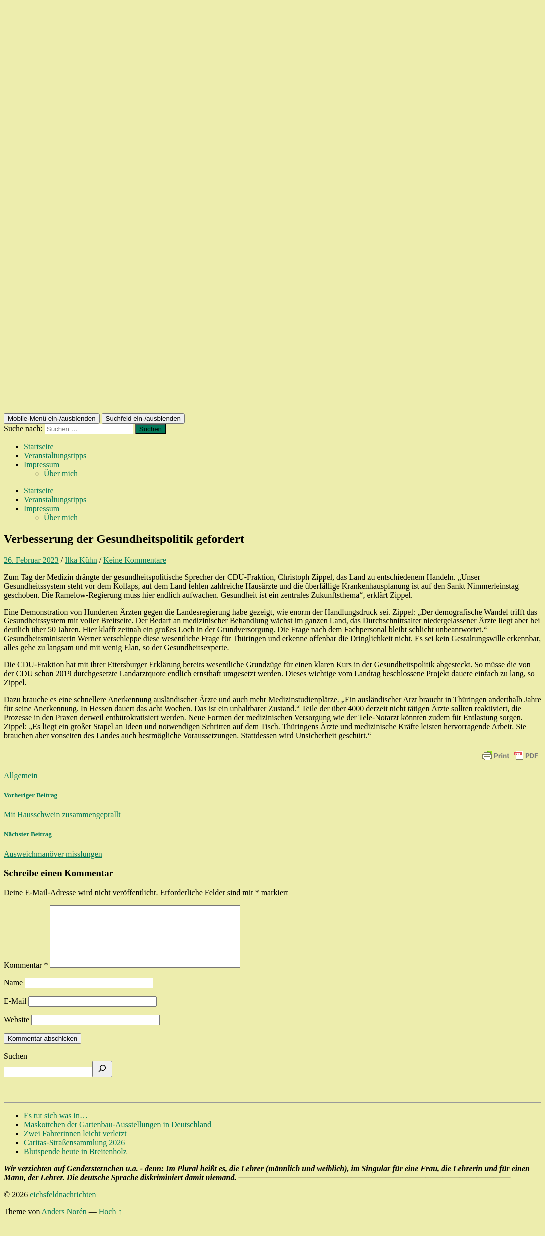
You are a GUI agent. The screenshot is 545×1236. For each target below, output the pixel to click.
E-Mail (15, 1013)
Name (13, 994)
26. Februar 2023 (31, 560)
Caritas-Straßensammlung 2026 (74, 1154)
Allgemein (21, 775)
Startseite (39, 446)
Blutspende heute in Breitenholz (75, 1163)
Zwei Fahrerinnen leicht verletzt (75, 1145)
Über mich (61, 473)
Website (16, 1031)
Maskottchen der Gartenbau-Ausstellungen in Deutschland (117, 1136)
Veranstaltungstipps (55, 455)
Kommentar (26, 977)
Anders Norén (64, 1223)
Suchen (15, 1068)
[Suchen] (102, 1081)
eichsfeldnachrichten (63, 1206)
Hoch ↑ (110, 1223)
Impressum (41, 464)
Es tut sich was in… (56, 1127)
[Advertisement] (272, 338)
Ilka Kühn (81, 560)
